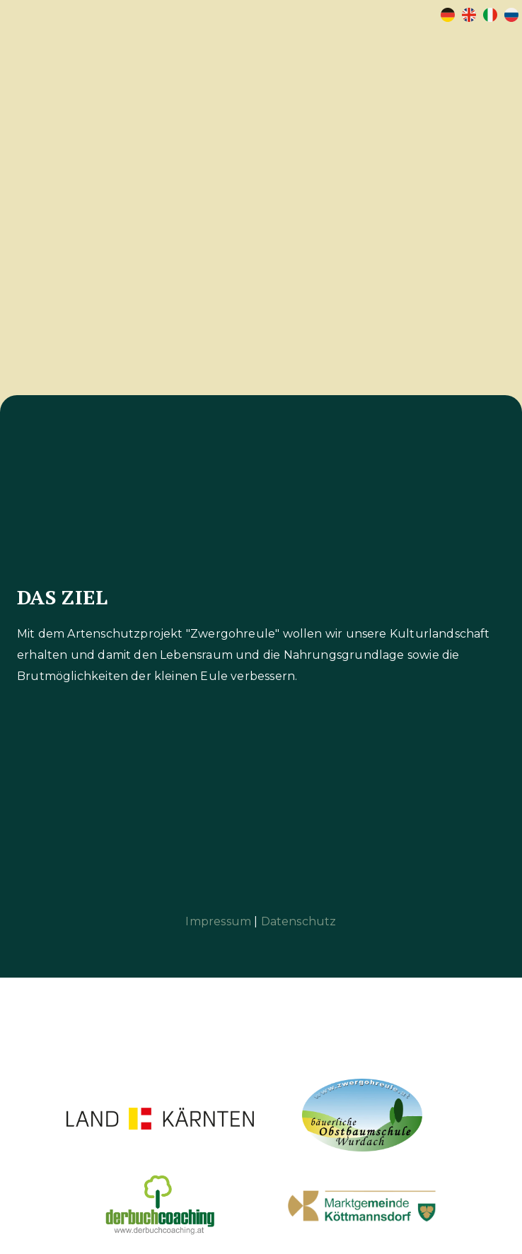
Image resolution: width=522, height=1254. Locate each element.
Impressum (218, 921)
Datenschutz (299, 921)
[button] (482, 54)
